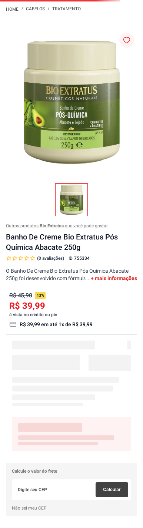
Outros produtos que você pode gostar (57, 225)
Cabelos (35, 8)
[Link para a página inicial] (12, 9)
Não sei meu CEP (29, 508)
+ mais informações (114, 278)
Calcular (111, 489)
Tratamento (66, 8)
